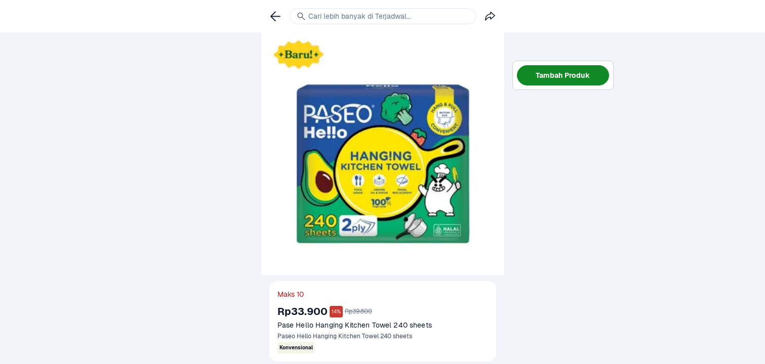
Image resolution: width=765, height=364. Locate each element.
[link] (275, 16)
